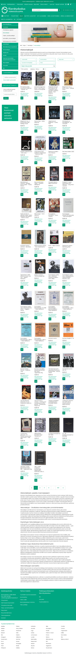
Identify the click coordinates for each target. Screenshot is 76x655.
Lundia (32, 637)
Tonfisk (63, 626)
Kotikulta (33, 626)
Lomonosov (34, 635)
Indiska (18, 648)
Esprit (2, 643)
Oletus (38, 69)
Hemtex (18, 639)
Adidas (3, 628)
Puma (47, 635)
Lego (32, 630)
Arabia (2, 630)
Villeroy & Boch (65, 639)
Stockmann (49, 648)
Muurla (33, 645)
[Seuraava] (63, 488)
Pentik (47, 630)
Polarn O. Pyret (50, 633)
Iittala (17, 645)
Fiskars (17, 626)
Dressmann (4, 639)
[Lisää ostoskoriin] (21, 98)
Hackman (18, 630)
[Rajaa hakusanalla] (38, 66)
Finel (2, 645)
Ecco (2, 641)
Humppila (18, 643)
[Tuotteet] (6, 16)
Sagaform (48, 645)
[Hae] (59, 10)
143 (58, 488)
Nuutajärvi (48, 628)
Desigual (3, 637)
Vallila (62, 633)
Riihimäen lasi (49, 639)
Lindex (32, 633)
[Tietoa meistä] (44, 4)
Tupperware (64, 630)
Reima (47, 637)
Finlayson (3, 648)
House (17, 641)
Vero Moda (63, 635)
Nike (47, 626)
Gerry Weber (19, 628)
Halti (17, 633)
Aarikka (3, 626)
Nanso (32, 648)
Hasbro (18, 635)
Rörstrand (48, 643)
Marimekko (34, 639)
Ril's (47, 641)
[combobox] (46, 10)
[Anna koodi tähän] (10, 94)
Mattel (32, 643)
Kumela (33, 628)
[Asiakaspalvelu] (11, 4)
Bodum (3, 633)
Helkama (18, 637)
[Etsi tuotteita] (46, 10)
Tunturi (63, 628)
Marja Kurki (34, 641)
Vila (62, 637)
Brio (2, 635)
